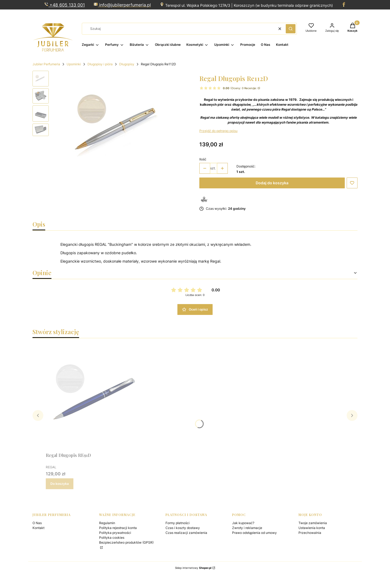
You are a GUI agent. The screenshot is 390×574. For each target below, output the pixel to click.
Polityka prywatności (115, 533)
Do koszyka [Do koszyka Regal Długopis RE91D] (59, 484)
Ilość (202, 159)
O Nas (37, 523)
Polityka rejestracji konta (118, 528)
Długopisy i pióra (100, 64)
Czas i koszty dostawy (182, 528)
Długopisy (126, 64)
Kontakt (38, 528)
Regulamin (107, 523)
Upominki (74, 64)
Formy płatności (177, 523)
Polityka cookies (111, 538)
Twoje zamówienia (312, 523)
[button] (290, 28)
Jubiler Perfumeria (46, 64)
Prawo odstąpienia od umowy (254, 533)
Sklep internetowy (193, 567)
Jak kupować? (243, 523)
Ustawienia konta (311, 528)
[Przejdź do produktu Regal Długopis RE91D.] (100, 396)
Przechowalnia (309, 533)
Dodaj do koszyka (272, 182)
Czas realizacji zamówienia (186, 533)
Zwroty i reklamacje (247, 528)
